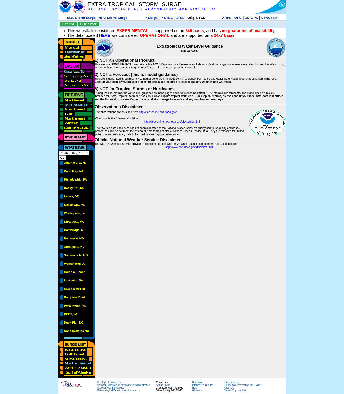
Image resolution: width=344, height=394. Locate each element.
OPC (238, 18)
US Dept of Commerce (109, 382)
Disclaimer (88, 24)
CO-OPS (251, 18)
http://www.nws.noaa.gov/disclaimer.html (189, 147)
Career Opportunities (235, 390)
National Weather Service (111, 387)
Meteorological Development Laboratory (118, 390)
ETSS (180, 18)
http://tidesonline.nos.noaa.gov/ (158, 112)
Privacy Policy (231, 382)
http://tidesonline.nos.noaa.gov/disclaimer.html (172, 121)
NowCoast (269, 18)
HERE (104, 35)
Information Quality (202, 385)
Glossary (197, 390)
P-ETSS (167, 18)
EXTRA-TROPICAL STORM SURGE (134, 4)
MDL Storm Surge (81, 18)
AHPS (226, 18)
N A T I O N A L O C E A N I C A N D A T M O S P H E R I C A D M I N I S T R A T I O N (152, 9)
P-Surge (151, 18)
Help (194, 387)
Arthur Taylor (163, 385)
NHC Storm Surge (112, 18)
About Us (229, 387)
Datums (68, 24)
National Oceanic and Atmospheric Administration (123, 385)
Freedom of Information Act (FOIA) (242, 385)
